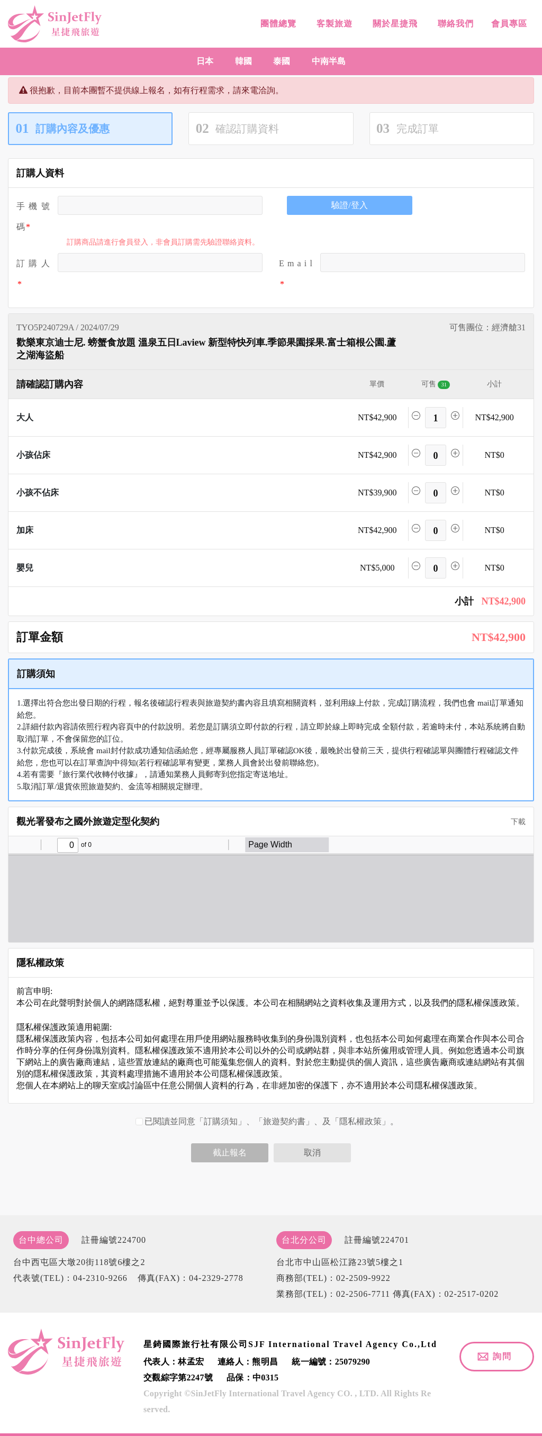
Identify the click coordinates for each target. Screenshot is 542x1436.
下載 (514, 822)
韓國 (243, 61)
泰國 (281, 61)
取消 (312, 1152)
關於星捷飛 (394, 24)
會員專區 (508, 25)
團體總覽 (277, 23)
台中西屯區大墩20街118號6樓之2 (79, 1262)
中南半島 (329, 61)
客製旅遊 (333, 24)
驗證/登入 (349, 205)
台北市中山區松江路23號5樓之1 (339, 1262)
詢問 (502, 1356)
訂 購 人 (33, 263)
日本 (204, 61)
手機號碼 (33, 216)
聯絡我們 (454, 24)
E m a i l (295, 263)
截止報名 (230, 1152)
